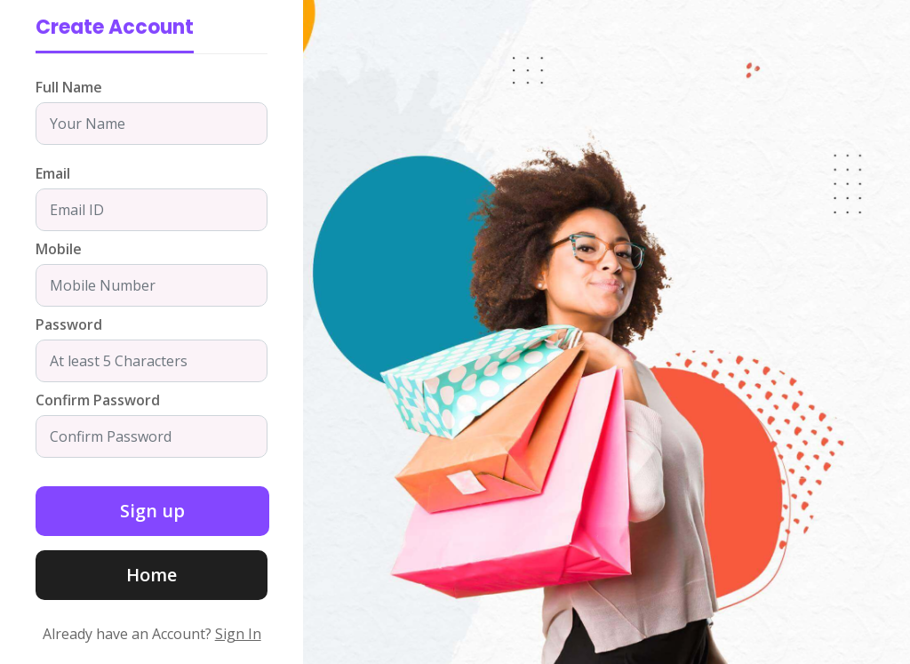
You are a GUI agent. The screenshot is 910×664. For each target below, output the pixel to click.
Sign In (238, 634)
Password (69, 324)
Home (151, 575)
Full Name (69, 87)
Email (53, 173)
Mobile (59, 249)
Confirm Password (98, 400)
